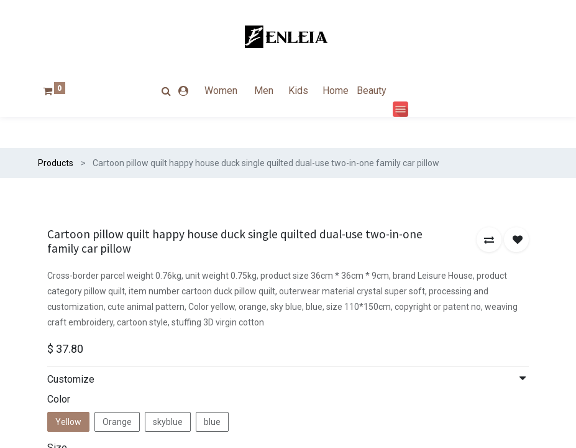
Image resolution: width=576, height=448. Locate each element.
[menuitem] (232, 90)
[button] (489, 239)
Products (55, 163)
